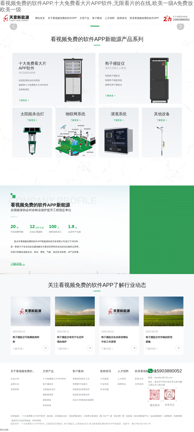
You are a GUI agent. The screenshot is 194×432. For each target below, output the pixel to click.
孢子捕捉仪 (48, 384)
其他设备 (47, 405)
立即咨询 (139, 384)
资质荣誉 (15, 389)
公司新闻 (104, 379)
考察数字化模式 (80, 384)
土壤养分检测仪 (90, 416)
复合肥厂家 (119, 416)
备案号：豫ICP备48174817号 (137, 423)
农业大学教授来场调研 (83, 400)
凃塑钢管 (168, 416)
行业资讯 (104, 384)
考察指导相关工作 (81, 379)
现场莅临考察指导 (81, 389)
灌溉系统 (47, 400)
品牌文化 (15, 384)
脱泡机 (50, 416)
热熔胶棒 (178, 416)
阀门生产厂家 (106, 416)
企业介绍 (15, 379)
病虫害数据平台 (141, 416)
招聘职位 (122, 384)
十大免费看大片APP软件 (54, 379)
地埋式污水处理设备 (20, 420)
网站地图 (4, 430)
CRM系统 (36, 420)
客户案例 (97, 18)
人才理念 (122, 379)
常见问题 (104, 389)
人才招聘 (109, 18)
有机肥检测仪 (75, 416)
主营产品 (84, 18)
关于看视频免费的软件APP (62, 18)
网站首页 (40, 18)
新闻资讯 (122, 18)
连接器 (129, 416)
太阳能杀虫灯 (49, 389)
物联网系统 (48, 394)
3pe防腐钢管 (156, 416)
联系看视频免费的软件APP (144, 18)
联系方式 (139, 379)
